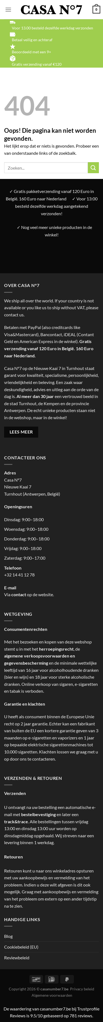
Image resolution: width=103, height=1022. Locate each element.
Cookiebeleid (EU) (21, 946)
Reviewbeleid (16, 957)
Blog (8, 936)
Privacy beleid (82, 989)
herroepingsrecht (56, 648)
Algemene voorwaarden (52, 995)
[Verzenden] (93, 167)
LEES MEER (21, 431)
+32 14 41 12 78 (19, 574)
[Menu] (8, 9)
